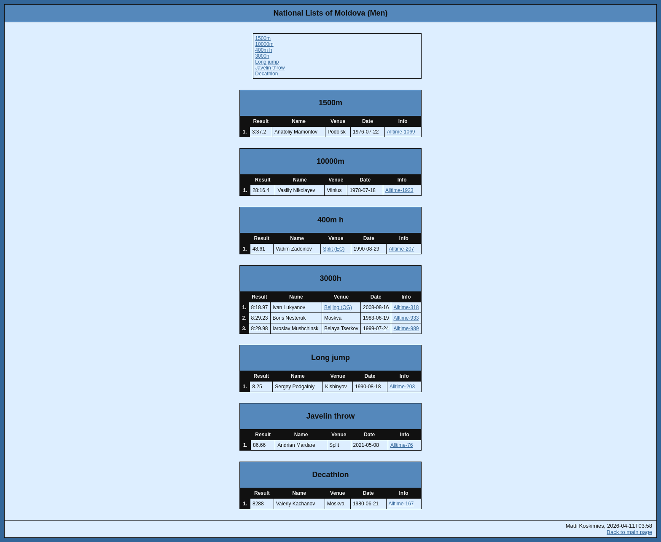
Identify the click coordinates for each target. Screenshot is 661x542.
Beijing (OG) (338, 307)
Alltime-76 (401, 445)
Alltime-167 (401, 504)
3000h (262, 56)
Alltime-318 (406, 307)
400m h (263, 50)
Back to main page (629, 532)
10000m (264, 44)
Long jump (267, 62)
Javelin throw (270, 68)
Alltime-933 (406, 318)
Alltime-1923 (399, 190)
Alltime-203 (402, 387)
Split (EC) (333, 249)
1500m (263, 38)
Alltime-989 (406, 328)
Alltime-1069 (401, 132)
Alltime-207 (401, 249)
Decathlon (266, 74)
